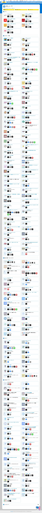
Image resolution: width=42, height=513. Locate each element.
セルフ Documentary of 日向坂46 (29, 412)
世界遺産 (8, 292)
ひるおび (26, 322)
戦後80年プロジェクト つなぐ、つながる (30, 292)
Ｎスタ (26, 260)
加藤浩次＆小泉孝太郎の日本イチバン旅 (12, 91)
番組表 (4, 2)
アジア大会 (8, 340)
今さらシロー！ (27, 57)
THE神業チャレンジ (10, 96)
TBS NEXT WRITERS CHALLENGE (12, 457)
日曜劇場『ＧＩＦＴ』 (10, 29)
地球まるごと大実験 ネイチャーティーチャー (13, 174)
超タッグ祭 (26, 179)
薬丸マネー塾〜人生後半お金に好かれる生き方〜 (31, 242)
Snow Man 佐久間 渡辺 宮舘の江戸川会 (30, 150)
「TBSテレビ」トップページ (4, 0)
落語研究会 (26, 247)
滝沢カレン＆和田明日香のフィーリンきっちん (31, 165)
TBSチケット (9, 442)
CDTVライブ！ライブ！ (10, 86)
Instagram (10, 16)
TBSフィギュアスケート (28, 457)
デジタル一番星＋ (27, 307)
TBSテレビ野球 (27, 360)
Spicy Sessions (9, 412)
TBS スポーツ (9, 355)
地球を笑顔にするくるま (10, 417)
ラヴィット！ (9, 332)
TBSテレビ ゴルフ (9, 350)
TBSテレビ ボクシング (10, 360)
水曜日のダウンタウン (10, 150)
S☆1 (8, 345)
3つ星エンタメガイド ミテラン (11, 232)
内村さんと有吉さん (10, 62)
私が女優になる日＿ (10, 252)
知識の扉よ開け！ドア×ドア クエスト (30, 174)
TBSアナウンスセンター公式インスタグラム (13, 422)
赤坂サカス (26, 382)
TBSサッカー (27, 350)
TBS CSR (8, 436)
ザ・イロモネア (27, 130)
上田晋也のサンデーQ (10, 260)
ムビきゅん (8, 237)
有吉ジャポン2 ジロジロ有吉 (29, 52)
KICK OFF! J (27, 345)
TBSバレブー (9, 369)
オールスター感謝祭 (28, 81)
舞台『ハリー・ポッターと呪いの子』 (12, 488)
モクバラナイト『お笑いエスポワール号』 (12, 242)
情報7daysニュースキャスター (29, 287)
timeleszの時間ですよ (10, 165)
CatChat (26, 397)
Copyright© (11, 511)
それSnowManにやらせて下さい (29, 160)
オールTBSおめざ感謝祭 (28, 392)
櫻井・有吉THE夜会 (28, 120)
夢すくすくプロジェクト (28, 374)
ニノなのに (8, 199)
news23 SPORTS (9, 374)
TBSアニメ (26, 422)
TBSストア (26, 436)
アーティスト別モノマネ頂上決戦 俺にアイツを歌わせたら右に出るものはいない (13, 57)
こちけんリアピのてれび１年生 (11, 115)
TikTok (12, 16)
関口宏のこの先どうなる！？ (11, 160)
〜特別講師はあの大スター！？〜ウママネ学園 (31, 62)
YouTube (32, 54)
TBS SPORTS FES (27, 355)
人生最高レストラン (10, 144)
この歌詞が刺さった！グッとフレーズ (30, 115)
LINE (36, 69)
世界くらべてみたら (28, 155)
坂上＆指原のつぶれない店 (10, 120)
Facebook (28, 69)
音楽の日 (8, 81)
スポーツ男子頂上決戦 (10, 155)
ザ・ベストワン (9, 130)
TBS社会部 (26, 297)
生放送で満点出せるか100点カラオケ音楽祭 (31, 194)
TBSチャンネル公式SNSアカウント (30, 442)
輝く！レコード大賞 (28, 86)
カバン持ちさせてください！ (29, 91)
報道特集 (8, 327)
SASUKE (8, 125)
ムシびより (26, 488)
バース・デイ (9, 322)
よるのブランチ (9, 247)
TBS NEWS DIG (9, 307)
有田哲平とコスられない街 (10, 52)
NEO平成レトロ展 (27, 473)
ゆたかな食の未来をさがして (29, 327)
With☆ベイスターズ (28, 340)
